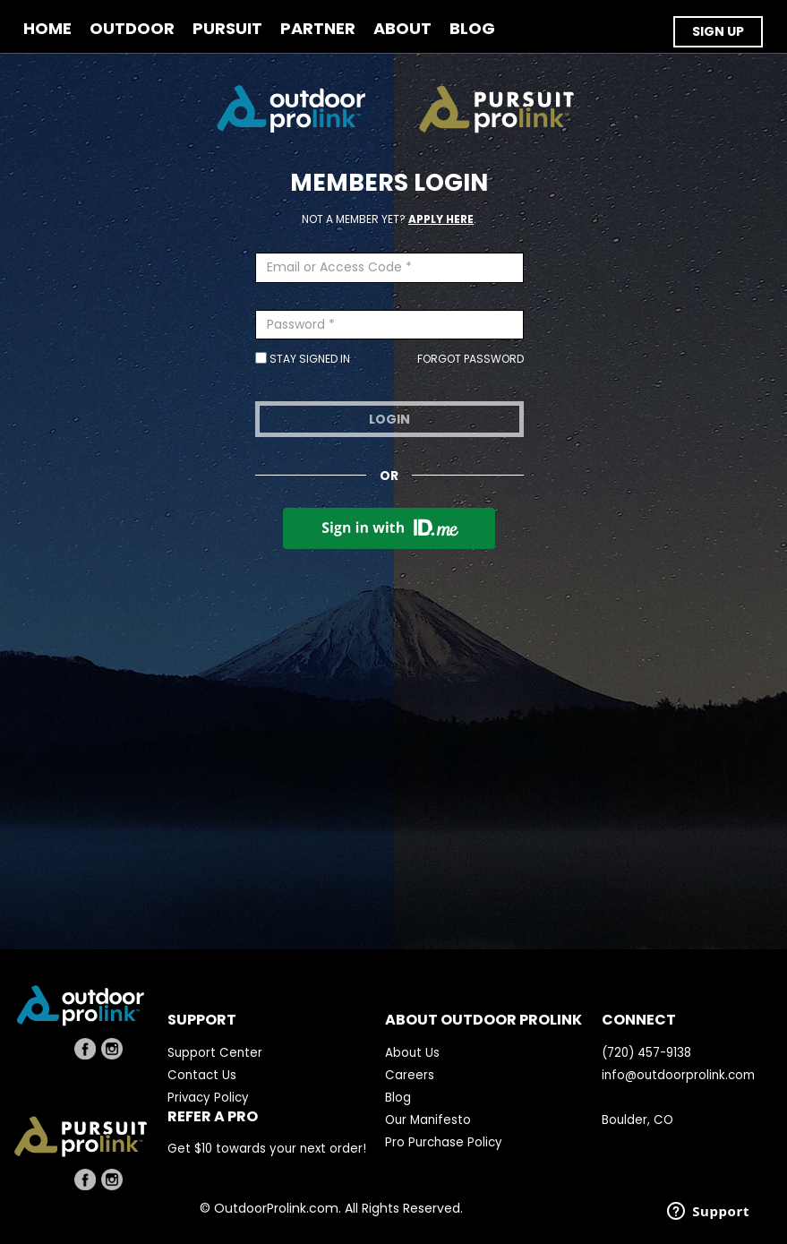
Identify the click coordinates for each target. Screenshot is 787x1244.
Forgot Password (470, 358)
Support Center (214, 1052)
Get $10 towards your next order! (266, 1148)
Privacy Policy (208, 1097)
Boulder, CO (637, 1119)
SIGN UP (718, 31)
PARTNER (317, 29)
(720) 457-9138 (646, 1052)
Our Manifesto (428, 1119)
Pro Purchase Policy (443, 1142)
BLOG (472, 29)
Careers (409, 1075)
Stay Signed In (302, 358)
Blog (398, 1097)
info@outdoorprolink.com (678, 1075)
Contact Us (201, 1075)
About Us (412, 1052)
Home (47, 29)
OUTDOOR (132, 29)
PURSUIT (227, 29)
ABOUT (402, 29)
